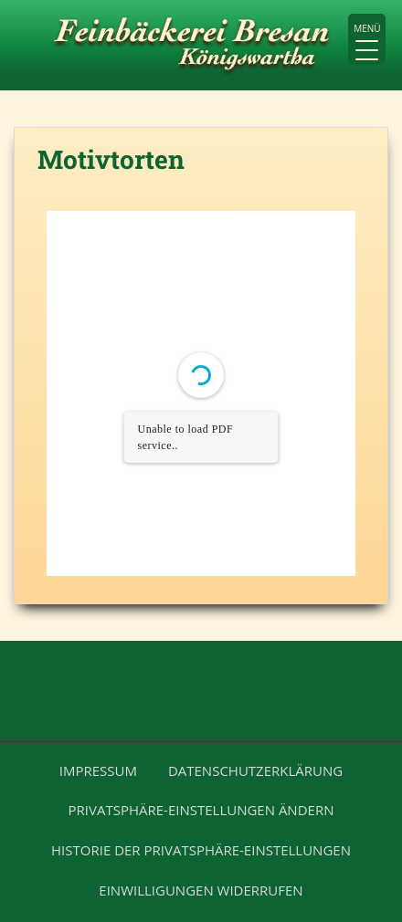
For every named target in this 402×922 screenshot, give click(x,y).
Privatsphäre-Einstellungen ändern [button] (201, 810)
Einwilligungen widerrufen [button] (200, 890)
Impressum (98, 770)
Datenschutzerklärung (255, 770)
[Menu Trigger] (367, 39)
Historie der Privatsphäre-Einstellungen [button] (201, 850)
